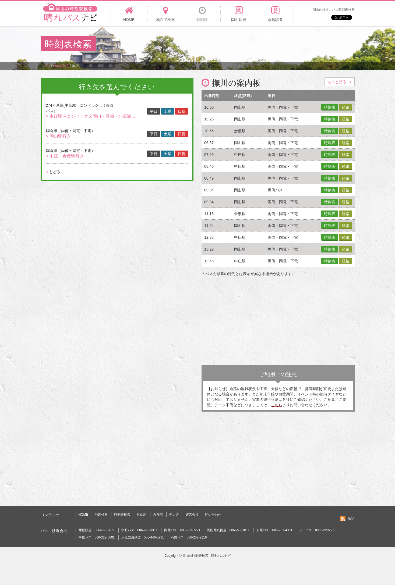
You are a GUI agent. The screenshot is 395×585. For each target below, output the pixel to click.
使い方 (174, 514)
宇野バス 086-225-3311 (139, 530)
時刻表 (329, 107)
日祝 (181, 111)
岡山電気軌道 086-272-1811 (228, 530)
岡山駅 (142, 514)
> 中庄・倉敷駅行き (65, 156)
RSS (351, 519)
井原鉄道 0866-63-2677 (97, 530)
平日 (153, 111)
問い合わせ (213, 514)
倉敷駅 (158, 514)
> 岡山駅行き (58, 136)
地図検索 (101, 514)
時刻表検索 (122, 514)
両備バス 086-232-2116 (189, 537)
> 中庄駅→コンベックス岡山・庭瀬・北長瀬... (90, 116)
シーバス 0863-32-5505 (317, 530)
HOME (83, 514)
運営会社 (192, 514)
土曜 (167, 111)
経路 (345, 107)
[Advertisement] (256, 44)
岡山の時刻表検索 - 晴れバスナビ (206, 556)
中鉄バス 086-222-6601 (97, 537)
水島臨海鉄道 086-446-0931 (142, 537)
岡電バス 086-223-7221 (182, 530)
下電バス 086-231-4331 (274, 530)
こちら (276, 405)
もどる (53, 172)
